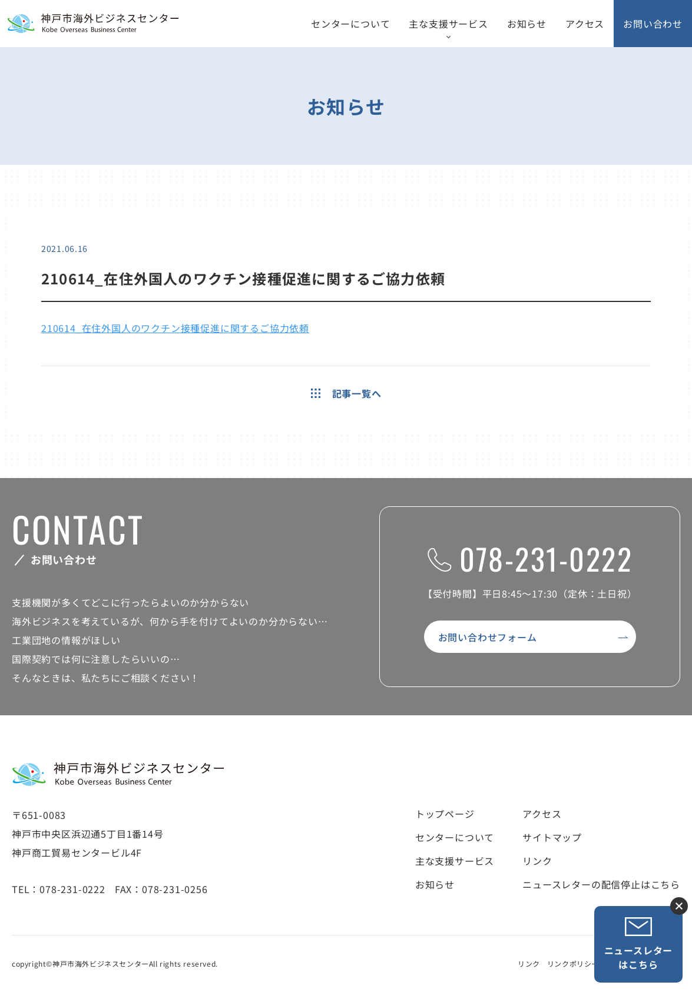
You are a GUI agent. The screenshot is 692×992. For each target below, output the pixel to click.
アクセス (584, 23)
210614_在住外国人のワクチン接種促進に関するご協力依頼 (175, 328)
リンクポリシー (573, 963)
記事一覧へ (346, 393)
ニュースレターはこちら (638, 944)
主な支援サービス (448, 23)
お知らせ (527, 23)
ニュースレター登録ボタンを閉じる (679, 906)
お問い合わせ (653, 23)
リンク (537, 861)
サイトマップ (552, 837)
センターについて (350, 23)
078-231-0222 (530, 558)
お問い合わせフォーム (487, 637)
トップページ (445, 814)
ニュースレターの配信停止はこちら (601, 884)
